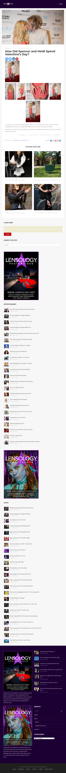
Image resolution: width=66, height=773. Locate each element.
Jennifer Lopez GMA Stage (17, 562)
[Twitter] (10, 58)
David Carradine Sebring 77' (47, 651)
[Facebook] (6, 58)
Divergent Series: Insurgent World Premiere (21, 381)
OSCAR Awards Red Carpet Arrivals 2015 (20, 393)
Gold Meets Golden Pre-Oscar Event (19, 405)
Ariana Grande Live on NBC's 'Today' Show (21, 544)
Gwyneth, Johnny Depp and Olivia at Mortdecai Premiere (25, 441)
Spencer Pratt (33, 124)
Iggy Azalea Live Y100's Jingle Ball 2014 (20, 532)
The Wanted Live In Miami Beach (18, 568)
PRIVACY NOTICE (49, 769)
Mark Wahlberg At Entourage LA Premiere (21, 363)
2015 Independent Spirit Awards (18, 399)
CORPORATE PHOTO (40, 725)
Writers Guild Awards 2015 (17, 423)
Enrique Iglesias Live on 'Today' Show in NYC (21, 622)
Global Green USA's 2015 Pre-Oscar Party (21, 411)
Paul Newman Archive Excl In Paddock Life (51, 669)
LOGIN (36, 715)
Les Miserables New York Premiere (45, 213)
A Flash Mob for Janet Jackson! (15, 213)
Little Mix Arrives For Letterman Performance (22, 634)
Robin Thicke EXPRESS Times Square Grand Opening (23, 616)
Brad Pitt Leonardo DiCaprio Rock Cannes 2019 (22, 309)
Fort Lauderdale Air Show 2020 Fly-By (50, 657)
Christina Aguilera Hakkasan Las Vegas (20, 345)
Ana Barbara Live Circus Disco (18, 417)
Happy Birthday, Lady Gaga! (17, 598)
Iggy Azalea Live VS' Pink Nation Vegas (20, 538)
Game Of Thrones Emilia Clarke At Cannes (21, 321)
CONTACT (36, 729)
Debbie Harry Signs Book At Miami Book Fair (21, 508)
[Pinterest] (16, 58)
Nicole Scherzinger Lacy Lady (15, 180)
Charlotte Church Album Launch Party (20, 640)
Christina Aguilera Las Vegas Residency (20, 315)
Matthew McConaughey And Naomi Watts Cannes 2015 (24, 333)
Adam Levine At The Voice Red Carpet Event (21, 586)
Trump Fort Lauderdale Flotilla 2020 (49, 663)
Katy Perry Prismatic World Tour (18, 351)
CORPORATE (21, 769)
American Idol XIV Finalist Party (18, 375)
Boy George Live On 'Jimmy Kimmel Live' (20, 574)
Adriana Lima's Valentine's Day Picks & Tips (21, 429)
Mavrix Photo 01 (27, 48)
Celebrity (23, 135)
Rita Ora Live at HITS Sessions (17, 550)
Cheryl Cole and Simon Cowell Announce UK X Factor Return (25, 628)
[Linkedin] (13, 58)
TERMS (41, 769)
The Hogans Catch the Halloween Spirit (47, 180)
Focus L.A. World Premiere (17, 387)
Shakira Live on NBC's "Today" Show (19, 610)
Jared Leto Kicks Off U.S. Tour (17, 556)
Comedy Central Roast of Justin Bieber (20, 369)
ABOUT (37, 722)
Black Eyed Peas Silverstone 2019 (48, 682)
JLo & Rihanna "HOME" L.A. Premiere (19, 357)
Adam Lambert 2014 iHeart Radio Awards (21, 580)
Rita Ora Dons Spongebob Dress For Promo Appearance (24, 592)
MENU (35, 718)
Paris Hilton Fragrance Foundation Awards (21, 339)
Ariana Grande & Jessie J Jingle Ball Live (20, 526)
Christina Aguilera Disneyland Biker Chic (20, 327)
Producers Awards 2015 (16, 435)
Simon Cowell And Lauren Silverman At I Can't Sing (23, 604)
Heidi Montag (33, 135)
